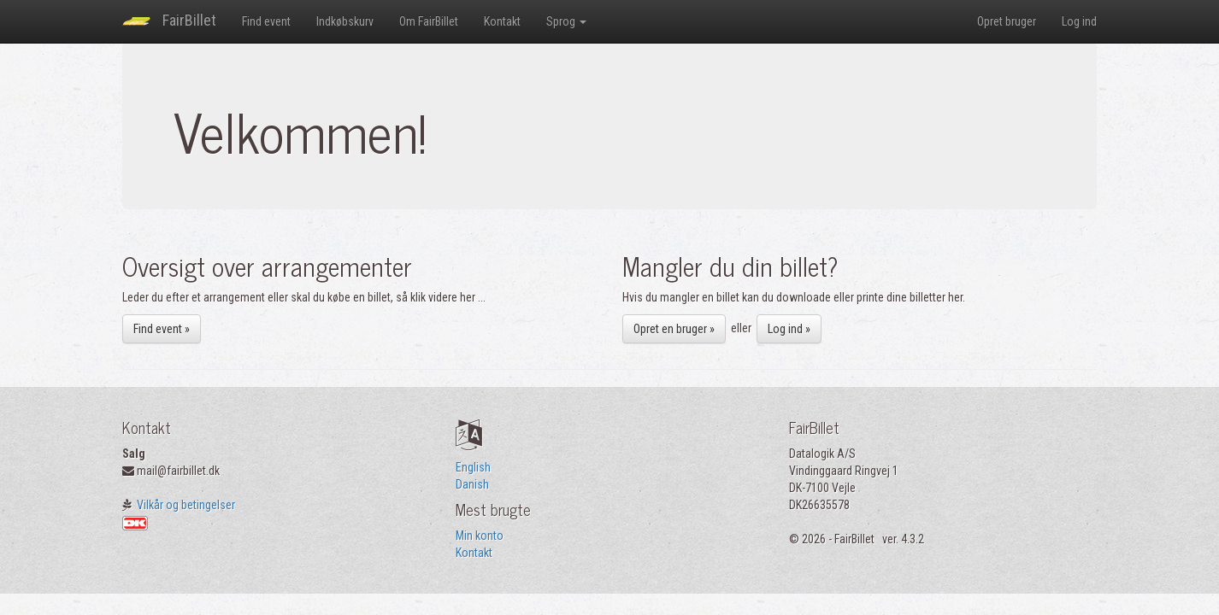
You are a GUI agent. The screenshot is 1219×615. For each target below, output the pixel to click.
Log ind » (789, 329)
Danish (472, 484)
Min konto (480, 535)
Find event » (161, 329)
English (473, 467)
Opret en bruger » (674, 329)
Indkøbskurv (345, 21)
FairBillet (169, 22)
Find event (266, 21)
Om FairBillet (428, 21)
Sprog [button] (566, 21)
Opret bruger (1006, 21)
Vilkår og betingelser (186, 505)
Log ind (1079, 21)
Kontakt (502, 21)
